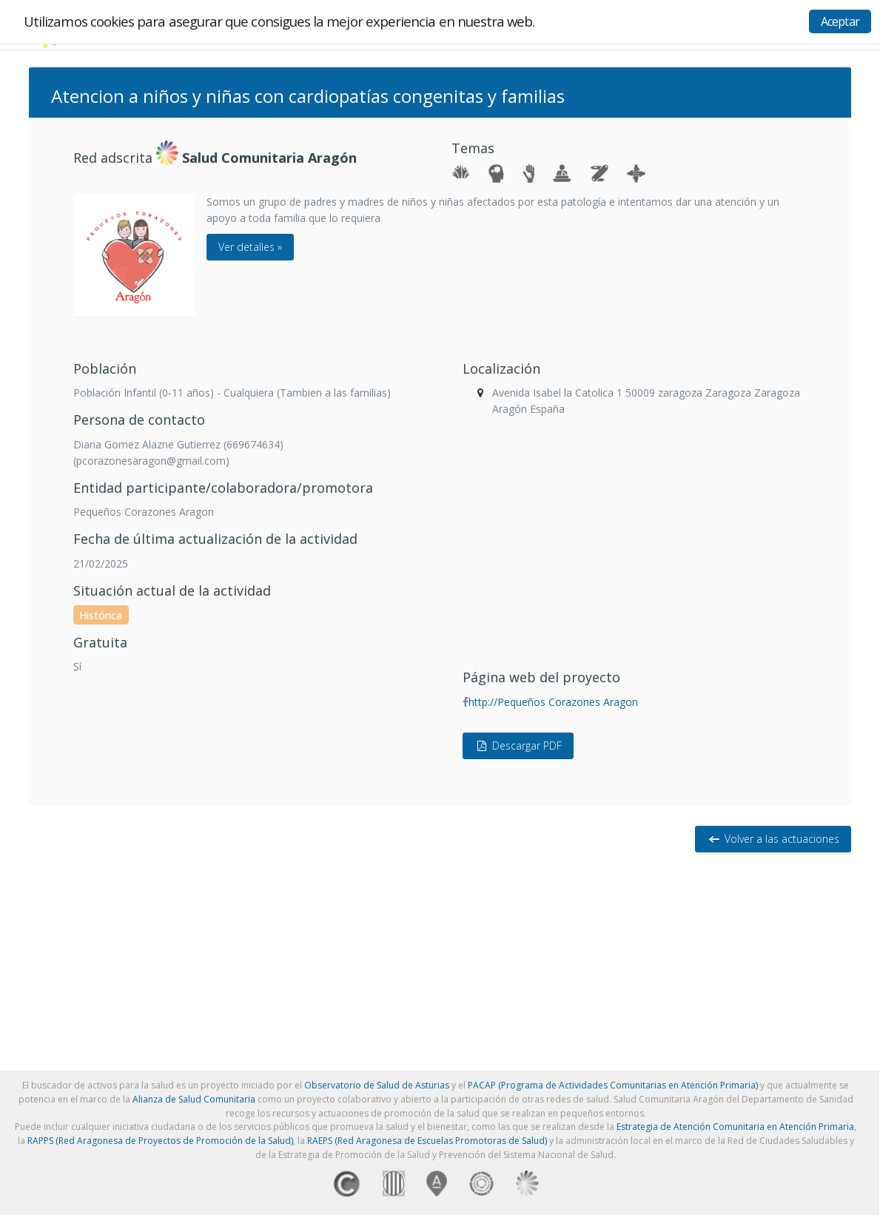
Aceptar (840, 21)
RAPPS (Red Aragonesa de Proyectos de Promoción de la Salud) (160, 1140)
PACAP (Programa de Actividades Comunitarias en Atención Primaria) (613, 1085)
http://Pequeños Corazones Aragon (553, 702)
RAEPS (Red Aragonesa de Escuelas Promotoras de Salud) (427, 1140)
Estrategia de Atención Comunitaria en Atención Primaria (735, 1126)
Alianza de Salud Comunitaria (193, 1099)
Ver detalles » (250, 247)
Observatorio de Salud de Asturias (376, 1085)
